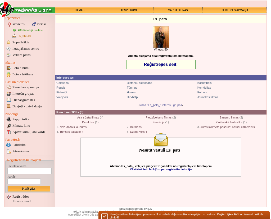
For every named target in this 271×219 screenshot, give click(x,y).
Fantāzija (159, 122)
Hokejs (131, 92)
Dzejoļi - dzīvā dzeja (27, 106)
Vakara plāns (21, 55)
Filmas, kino (21, 125)
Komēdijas (204, 87)
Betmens (136, 127)
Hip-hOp (132, 97)
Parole (11, 177)
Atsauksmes (20, 151)
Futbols (202, 92)
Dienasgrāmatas (23, 100)
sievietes (18, 24)
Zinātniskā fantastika (229, 122)
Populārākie (20, 42)
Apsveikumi (28, 132)
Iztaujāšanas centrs (25, 49)
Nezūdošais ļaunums (73, 127)
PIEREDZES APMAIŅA (234, 10)
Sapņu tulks (20, 119)
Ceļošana (62, 82)
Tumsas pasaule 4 (71, 131)
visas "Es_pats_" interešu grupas (160, 105)
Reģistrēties (20, 196)
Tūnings (132, 87)
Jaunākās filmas (207, 97)
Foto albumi (21, 68)
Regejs (60, 87)
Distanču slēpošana (139, 82)
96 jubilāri (24, 36)
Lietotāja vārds (16, 166)
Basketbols (204, 82)
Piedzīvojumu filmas (158, 117)
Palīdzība (19, 145)
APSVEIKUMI (129, 10)
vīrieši (41, 24)
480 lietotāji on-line (30, 30)
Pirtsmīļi (61, 92)
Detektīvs (88, 122)
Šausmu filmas (229, 117)
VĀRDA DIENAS (178, 10)
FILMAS (79, 10)
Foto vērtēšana (22, 74)
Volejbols (62, 97)
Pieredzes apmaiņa (25, 87)
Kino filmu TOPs (67, 112)
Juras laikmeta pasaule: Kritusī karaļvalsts (228, 127)
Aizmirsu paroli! (21, 201)
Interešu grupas (23, 93)
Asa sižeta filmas (88, 117)
